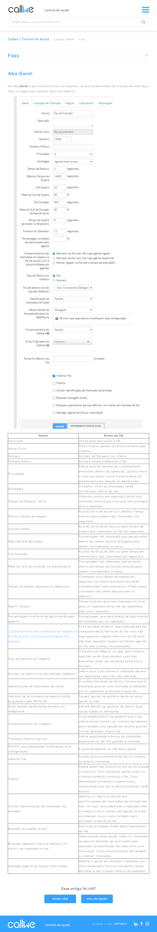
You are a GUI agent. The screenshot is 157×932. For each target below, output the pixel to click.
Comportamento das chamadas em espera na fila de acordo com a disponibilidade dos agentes (43, 636)
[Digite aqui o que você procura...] (78, 22)
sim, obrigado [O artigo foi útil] (97, 898)
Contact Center (64, 39)
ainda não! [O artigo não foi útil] (60, 898)
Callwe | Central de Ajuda (28, 39)
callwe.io (120, 923)
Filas (82, 39)
